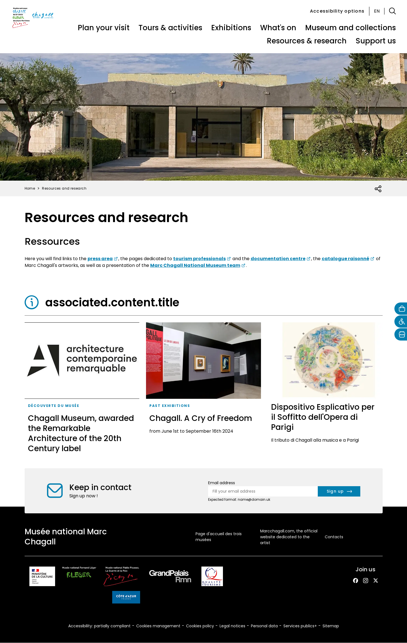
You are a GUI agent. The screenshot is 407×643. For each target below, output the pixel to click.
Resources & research (307, 41)
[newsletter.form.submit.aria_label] (339, 491)
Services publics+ (300, 626)
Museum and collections (350, 28)
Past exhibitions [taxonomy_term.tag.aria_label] (169, 405)
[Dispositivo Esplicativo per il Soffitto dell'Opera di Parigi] (325, 389)
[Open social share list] (378, 189)
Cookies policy (200, 626)
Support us (376, 41)
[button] (392, 11)
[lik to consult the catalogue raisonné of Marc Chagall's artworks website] (348, 258)
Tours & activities (170, 28)
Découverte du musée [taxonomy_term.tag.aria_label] (53, 405)
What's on (278, 28)
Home (30, 188)
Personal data (264, 626)
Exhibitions (231, 28)
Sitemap (331, 626)
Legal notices (232, 626)
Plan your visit (104, 28)
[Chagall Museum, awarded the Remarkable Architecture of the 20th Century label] (82, 389)
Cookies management (158, 626)
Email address (221, 483)
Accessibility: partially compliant (99, 626)
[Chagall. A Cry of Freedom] (203, 389)
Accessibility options (337, 11)
